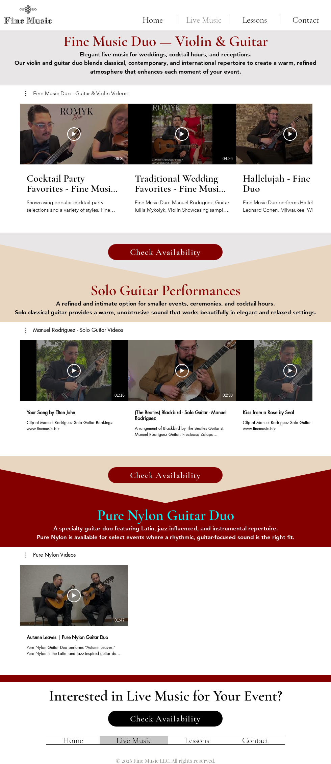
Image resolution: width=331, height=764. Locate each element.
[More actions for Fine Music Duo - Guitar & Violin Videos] (76, 93)
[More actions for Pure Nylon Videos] (50, 555)
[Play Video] (74, 134)
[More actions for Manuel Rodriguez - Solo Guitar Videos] (74, 330)
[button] (76, 93)
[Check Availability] (165, 252)
